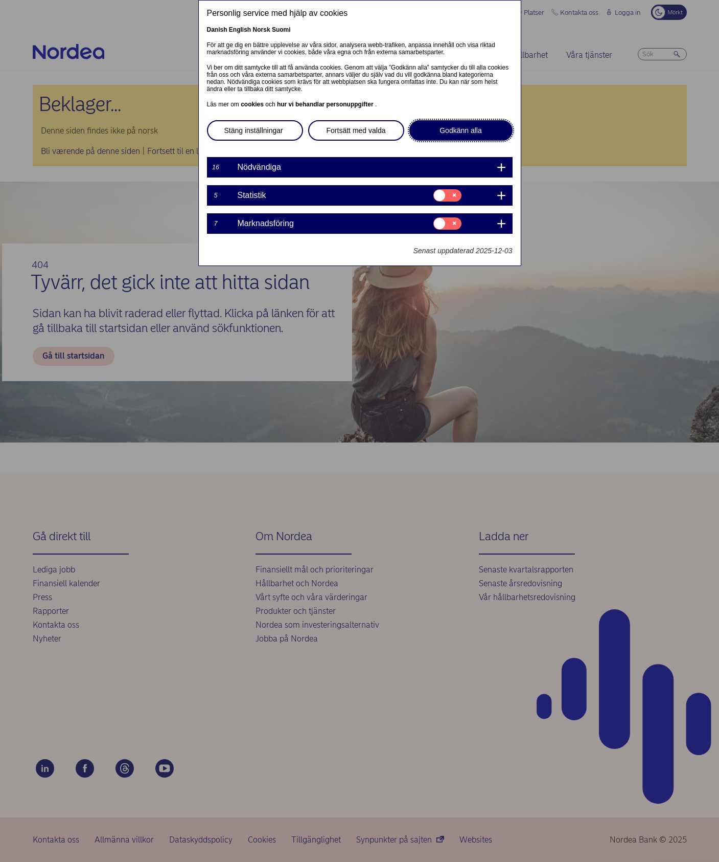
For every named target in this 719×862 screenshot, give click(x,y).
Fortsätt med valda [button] (356, 130)
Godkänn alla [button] (460, 130)
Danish (217, 29)
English (240, 29)
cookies (253, 104)
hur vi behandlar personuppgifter (326, 104)
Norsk (261, 29)
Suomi (281, 29)
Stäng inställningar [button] (253, 130)
